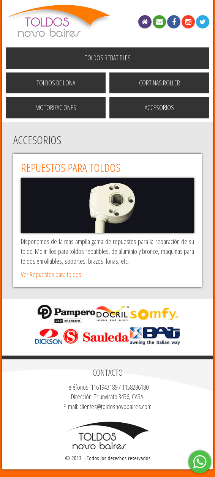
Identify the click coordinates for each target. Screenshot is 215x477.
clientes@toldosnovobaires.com (115, 406)
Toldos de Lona (55, 82)
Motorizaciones (55, 107)
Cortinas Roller (159, 82)
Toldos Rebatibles (108, 57)
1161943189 (104, 387)
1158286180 (135, 387)
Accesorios (159, 107)
